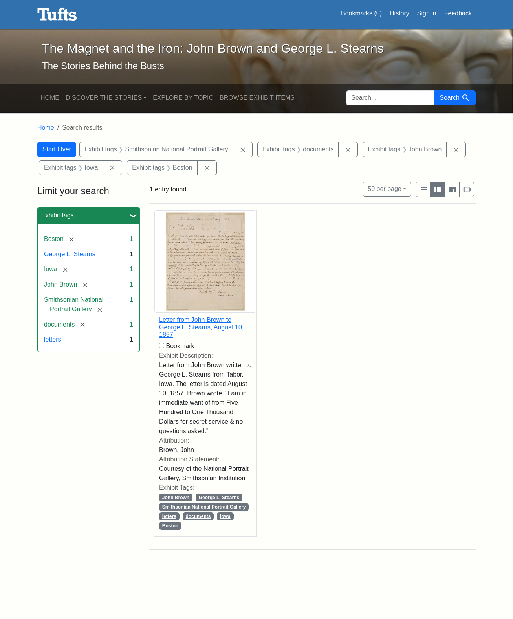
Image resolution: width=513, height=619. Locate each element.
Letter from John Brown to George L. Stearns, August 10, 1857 (201, 327)
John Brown (175, 497)
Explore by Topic (183, 97)
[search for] (390, 97)
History (399, 13)
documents (198, 516)
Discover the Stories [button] (104, 97)
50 (384, 188)
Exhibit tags (57, 215)
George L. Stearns (69, 254)
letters (52, 339)
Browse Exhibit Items (257, 97)
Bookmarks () (361, 13)
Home (49, 97)
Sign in (426, 13)
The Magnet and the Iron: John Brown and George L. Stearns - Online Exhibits (57, 14)
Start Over (56, 149)
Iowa (225, 516)
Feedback (458, 13)
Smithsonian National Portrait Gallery (204, 507)
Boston (170, 526)
